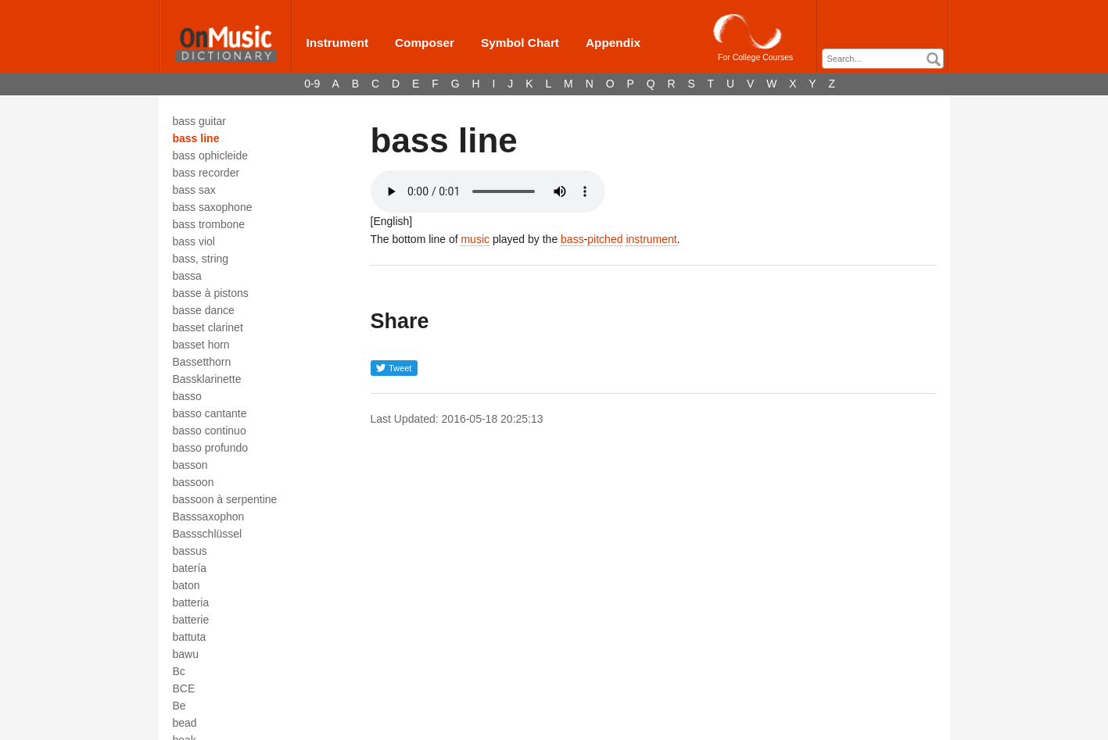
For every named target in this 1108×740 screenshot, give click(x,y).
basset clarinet (208, 327)
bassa (187, 276)
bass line (196, 138)
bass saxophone (213, 207)
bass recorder (206, 172)
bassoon (193, 482)
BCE (184, 688)
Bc (179, 671)
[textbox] (887, 59)
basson (190, 465)
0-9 (312, 83)
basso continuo (209, 430)
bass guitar (199, 121)
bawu (186, 654)
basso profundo (211, 447)
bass (572, 239)
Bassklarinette (207, 379)
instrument (651, 239)
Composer (424, 42)
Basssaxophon (209, 516)
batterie (191, 619)
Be (179, 705)
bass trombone (209, 224)
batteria (191, 602)
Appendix (613, 42)
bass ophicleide (211, 155)
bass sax (194, 190)
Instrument (338, 42)
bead (185, 723)
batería (190, 568)
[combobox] (883, 58)
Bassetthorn (202, 362)
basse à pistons (211, 293)
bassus (190, 551)
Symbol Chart (520, 42)
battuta (189, 637)
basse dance (204, 310)
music (475, 239)
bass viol (194, 241)
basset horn (201, 344)
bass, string (201, 258)
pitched (604, 239)
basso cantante (210, 413)
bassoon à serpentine (225, 499)
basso (187, 396)
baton (186, 585)
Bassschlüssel (207, 533)
